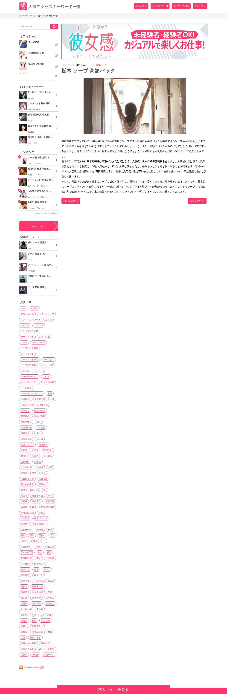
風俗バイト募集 (28, 643)
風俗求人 (45, 643)
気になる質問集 (181, 6)
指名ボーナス (40, 518)
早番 (35, 541)
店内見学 (36, 501)
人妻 (52, 399)
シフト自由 (44, 337)
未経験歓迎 (26, 558)
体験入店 (43, 405)
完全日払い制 (27, 479)
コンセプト (200, 6)
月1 (44, 541)
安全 (43, 473)
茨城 (50, 592)
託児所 (24, 603)
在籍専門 (25, 462)
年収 (50, 496)
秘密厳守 (25, 575)
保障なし (25, 410)
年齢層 (24, 501)
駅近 (52, 649)
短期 (36, 569)
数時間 (39, 530)
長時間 (24, 620)
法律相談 (50, 558)
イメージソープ (46, 314)
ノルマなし (26, 371)
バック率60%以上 (29, 376)
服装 (49, 552)
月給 (37, 547)
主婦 (49, 393)
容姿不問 (34, 490)
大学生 (37, 462)
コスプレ (38, 325)
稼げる (39, 581)
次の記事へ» (197, 200)
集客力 (24, 626)
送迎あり (25, 615)
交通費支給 (39, 399)
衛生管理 (36, 598)
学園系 (24, 473)
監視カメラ (39, 564)
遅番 (49, 615)
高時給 (35, 654)
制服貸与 (43, 444)
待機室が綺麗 (47, 507)
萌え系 (24, 598)
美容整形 (25, 592)
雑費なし (25, 632)
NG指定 (34, 308)
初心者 (39, 439)
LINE (23, 308)
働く (38, 422)
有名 (40, 552)
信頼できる (39, 410)
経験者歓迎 (37, 586)
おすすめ (25, 325)
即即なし (47, 450)
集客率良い (37, 626)
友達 (36, 456)
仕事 (32, 405)
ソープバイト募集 (29, 348)
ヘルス (46, 376)
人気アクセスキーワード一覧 (50, 7)
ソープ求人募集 (28, 365)
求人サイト (39, 226)
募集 (36, 450)
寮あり (24, 496)
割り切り (25, 450)
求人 (38, 558)
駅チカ (42, 649)
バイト (39, 371)
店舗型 (24, 507)
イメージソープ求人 (31, 320)
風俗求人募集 (27, 649)
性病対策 (25, 518)
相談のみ (25, 569)
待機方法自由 (27, 513)
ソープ (24, 342)
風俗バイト (35, 637)
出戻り (37, 433)
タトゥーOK (47, 365)
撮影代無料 (26, 530)
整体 (50, 530)
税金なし (38, 575)
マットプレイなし (29, 382)
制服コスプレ (27, 444)
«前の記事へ (71, 200)
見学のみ (50, 598)
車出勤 (39, 609)
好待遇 (39, 467)
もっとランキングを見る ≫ (46, 213)
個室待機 (25, 416)
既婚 (32, 535)
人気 (23, 405)
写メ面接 (40, 427)
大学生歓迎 (26, 467)
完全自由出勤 (27, 484)
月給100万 (49, 547)
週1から (38, 615)
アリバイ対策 (27, 314)
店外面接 (50, 501)
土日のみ (47, 456)
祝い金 (46, 569)
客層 (23, 490)
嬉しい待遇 (141, 6)
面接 (50, 632)
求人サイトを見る (113, 689)
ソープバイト (38, 342)
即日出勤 (25, 456)
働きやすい (26, 422)
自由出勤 (38, 592)
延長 (34, 507)
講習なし (50, 603)
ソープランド (27, 354)
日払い (42, 535)
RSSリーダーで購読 (34, 667)
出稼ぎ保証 (26, 439)
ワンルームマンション (32, 393)
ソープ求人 (48, 359)
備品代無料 (39, 416)
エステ (48, 320)
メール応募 (48, 382)
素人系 (51, 581)
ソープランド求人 (29, 359)
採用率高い (39, 524)
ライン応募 (26, 388)
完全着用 (43, 479)
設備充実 (36, 603)
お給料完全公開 (160, 6)
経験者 (24, 586)
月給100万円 (27, 552)
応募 (41, 513)
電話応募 (38, 632)
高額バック (48, 654)
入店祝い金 (26, 427)
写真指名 (25, 433)
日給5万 (24, 541)
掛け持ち (25, 524)
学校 (34, 473)
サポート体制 (27, 337)
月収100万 (26, 547)
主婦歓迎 (25, 399)
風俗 (23, 637)
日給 (52, 535)
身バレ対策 (26, 609)
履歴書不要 (37, 496)
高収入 (24, 654)
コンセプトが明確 (29, 331)
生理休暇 (25, 564)
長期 (34, 620)
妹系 (50, 467)
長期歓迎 (45, 620)
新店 (23, 535)
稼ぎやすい (26, 581)
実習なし (43, 484)
